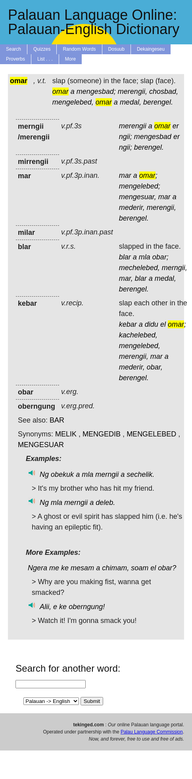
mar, (126, 278)
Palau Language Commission (152, 732)
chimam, (115, 568)
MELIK (66, 434)
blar (125, 257)
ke (65, 568)
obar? (167, 568)
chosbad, (163, 91)
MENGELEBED (151, 434)
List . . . (45, 59)
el (163, 324)
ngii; (125, 137)
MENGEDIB (102, 434)
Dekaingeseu (151, 49)
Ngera (37, 568)
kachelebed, (138, 335)
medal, (130, 102)
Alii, (45, 607)
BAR (57, 420)
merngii (107, 474)
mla (144, 257)
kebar (128, 324)
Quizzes (41, 49)
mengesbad (152, 137)
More (70, 59)
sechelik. (140, 474)
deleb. (105, 503)
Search (13, 49)
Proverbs (15, 59)
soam (139, 568)
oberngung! (87, 607)
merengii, (132, 91)
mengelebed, (73, 102)
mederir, (132, 207)
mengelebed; (139, 186)
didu (151, 324)
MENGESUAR (41, 445)
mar (125, 175)
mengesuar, (137, 197)
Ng (44, 474)
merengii (132, 126)
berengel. (158, 102)
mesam (82, 568)
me (54, 568)
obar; (160, 257)
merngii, (174, 268)
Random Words (79, 49)
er (176, 126)
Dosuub (116, 49)
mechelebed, (139, 268)
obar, (155, 367)
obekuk (62, 474)
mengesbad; (96, 91)
